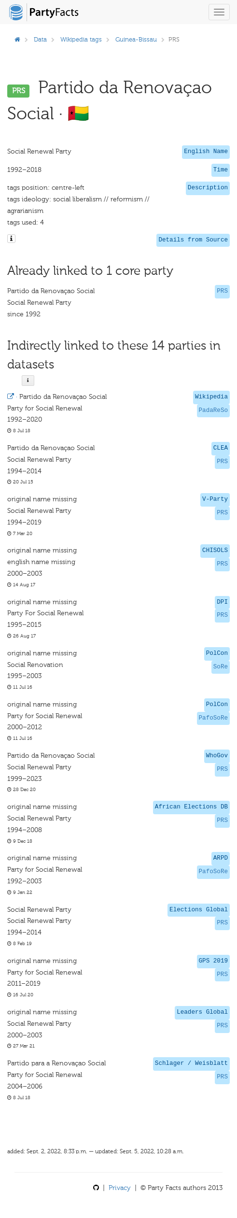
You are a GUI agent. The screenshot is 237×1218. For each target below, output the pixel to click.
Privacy (120, 1188)
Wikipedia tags (81, 39)
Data (40, 39)
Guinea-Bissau (136, 39)
